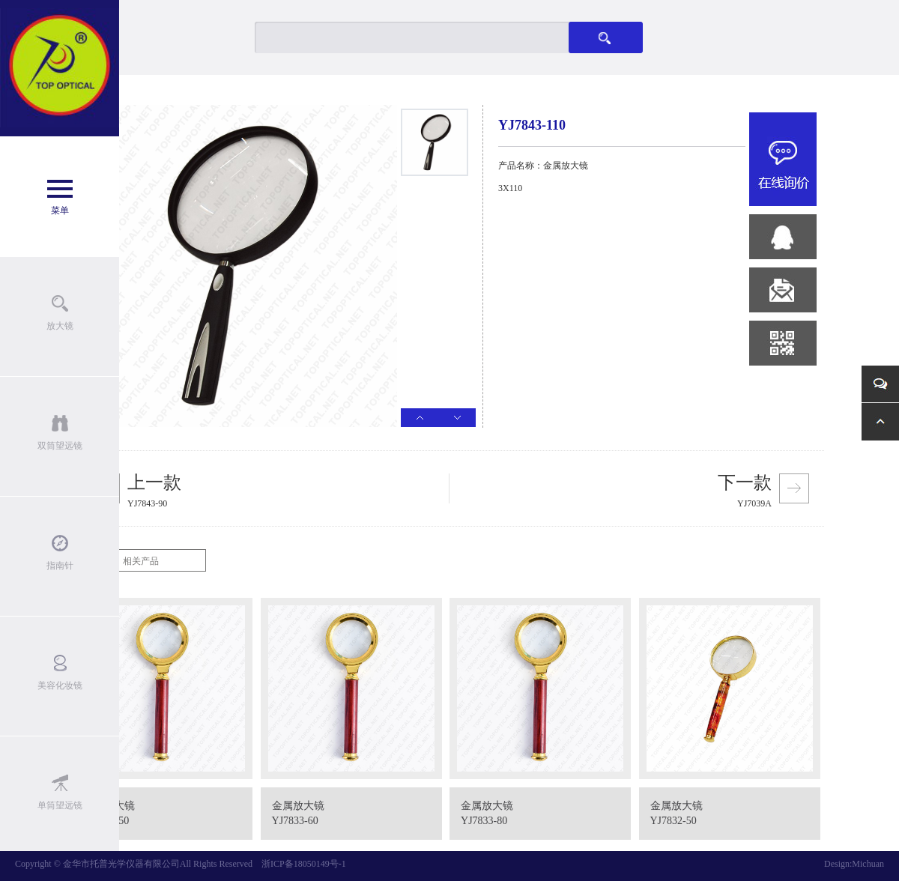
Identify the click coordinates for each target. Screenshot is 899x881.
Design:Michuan (854, 864)
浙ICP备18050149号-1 (303, 864)
